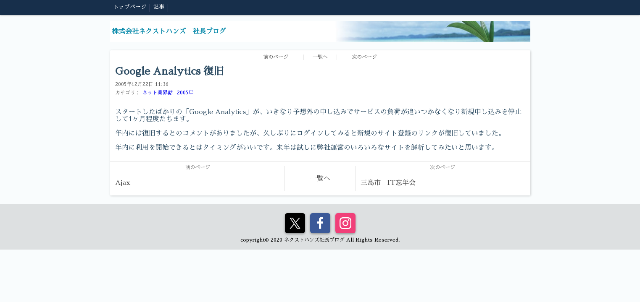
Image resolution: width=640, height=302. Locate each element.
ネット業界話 (157, 92)
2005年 (185, 92)
